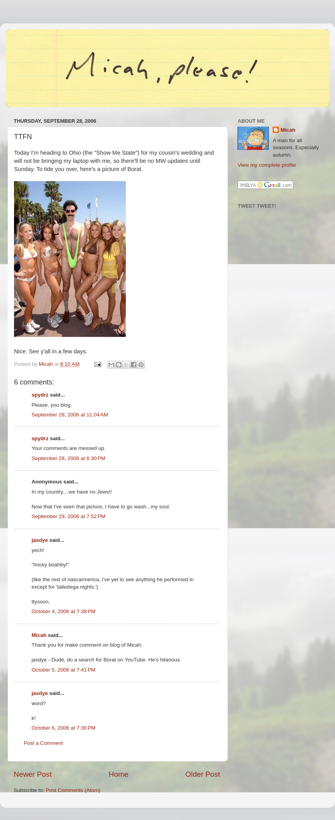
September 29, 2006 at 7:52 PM (69, 516)
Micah (39, 635)
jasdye (40, 540)
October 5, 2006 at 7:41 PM (63, 670)
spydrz (40, 395)
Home (118, 774)
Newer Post (33, 774)
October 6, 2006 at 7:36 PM (63, 728)
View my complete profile (267, 165)
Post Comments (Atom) (73, 790)
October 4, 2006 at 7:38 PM (63, 611)
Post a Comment (43, 743)
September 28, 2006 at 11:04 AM (70, 415)
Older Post (202, 774)
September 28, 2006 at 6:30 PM (69, 458)
